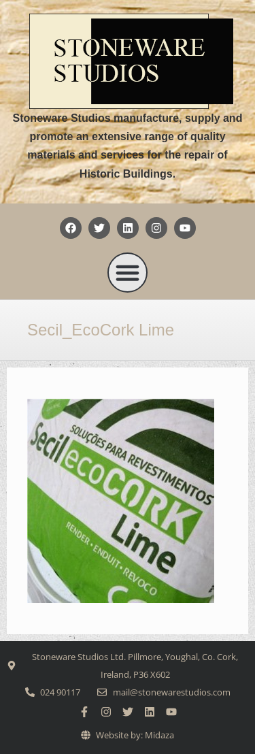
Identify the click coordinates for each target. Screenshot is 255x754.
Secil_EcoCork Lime (100, 330)
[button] (127, 272)
